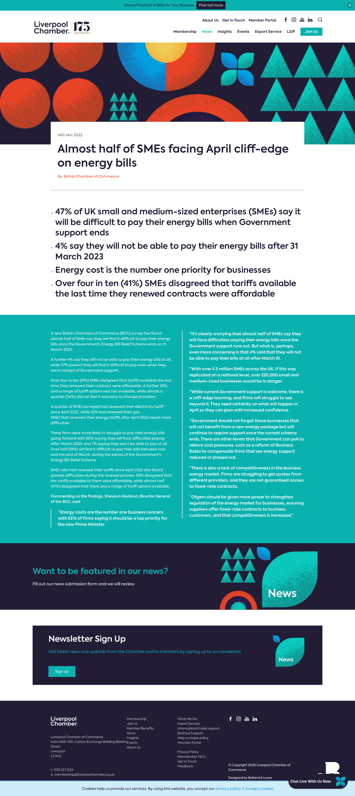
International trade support (199, 728)
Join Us (311, 31)
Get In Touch (233, 20)
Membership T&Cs (192, 757)
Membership (185, 31)
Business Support (190, 733)
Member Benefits (140, 728)
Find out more (211, 5)
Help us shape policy (193, 738)
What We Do (187, 719)
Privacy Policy (188, 752)
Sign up (62, 671)
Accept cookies (259, 788)
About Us (210, 20)
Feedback (185, 766)
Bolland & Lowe (260, 778)
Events (243, 31)
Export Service (268, 31)
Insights (225, 31)
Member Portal (262, 20)
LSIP (291, 31)
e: (83, 774)
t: (62, 770)
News (207, 31)
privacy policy (228, 788)
